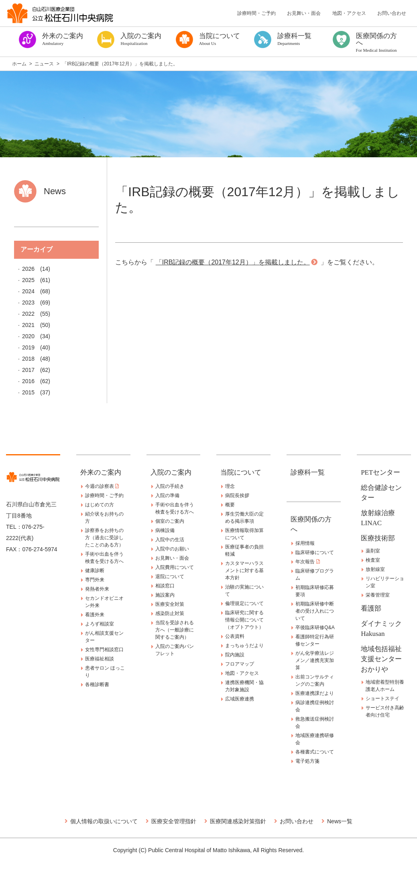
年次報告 (307, 561)
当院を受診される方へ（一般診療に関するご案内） (174, 630)
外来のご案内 (100, 472)
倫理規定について (244, 603)
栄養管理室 (378, 595)
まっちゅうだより (244, 645)
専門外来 (94, 580)
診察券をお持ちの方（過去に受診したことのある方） (104, 538)
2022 (28, 314)
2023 (28, 302)
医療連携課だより (314, 693)
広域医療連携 (239, 699)
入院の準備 (167, 495)
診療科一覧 (308, 472)
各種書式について (314, 752)
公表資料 (234, 636)
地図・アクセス (349, 13)
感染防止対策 (169, 613)
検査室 (373, 560)
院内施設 (234, 655)
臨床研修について (314, 552)
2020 (28, 336)
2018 (28, 358)
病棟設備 (165, 530)
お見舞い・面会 (304, 13)
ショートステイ (382, 698)
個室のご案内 (169, 521)
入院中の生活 (169, 539)
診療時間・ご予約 (256, 13)
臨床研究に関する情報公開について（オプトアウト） (244, 620)
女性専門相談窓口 (104, 649)
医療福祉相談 (99, 659)
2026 (28, 269)
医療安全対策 (169, 604)
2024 (28, 291)
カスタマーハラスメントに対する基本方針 (244, 570)
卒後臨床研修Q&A (314, 627)
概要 (230, 505)
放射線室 (375, 569)
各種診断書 (97, 684)
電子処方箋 (307, 761)
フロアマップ (239, 664)
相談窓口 (165, 586)
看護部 (371, 608)
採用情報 (305, 543)
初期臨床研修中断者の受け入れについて (314, 611)
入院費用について (174, 567)
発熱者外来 (97, 589)
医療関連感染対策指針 (238, 821)
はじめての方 (99, 505)
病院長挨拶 (237, 495)
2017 (28, 370)
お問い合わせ (391, 13)
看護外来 (94, 614)
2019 (28, 347)
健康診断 (94, 570)
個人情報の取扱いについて (104, 821)
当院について (240, 472)
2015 (28, 392)
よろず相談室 (99, 624)
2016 (28, 381)
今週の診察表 (102, 486)
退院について (169, 576)
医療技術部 (378, 538)
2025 (28, 280)
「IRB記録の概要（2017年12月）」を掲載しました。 (233, 262)
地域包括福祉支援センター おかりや (385, 659)
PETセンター (380, 472)
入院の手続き (169, 486)
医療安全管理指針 (173, 821)
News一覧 (339, 821)
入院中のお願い (172, 549)
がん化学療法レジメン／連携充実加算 (314, 660)
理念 (230, 486)
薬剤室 (373, 551)
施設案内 (165, 595)
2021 (28, 325)
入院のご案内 (171, 472)
